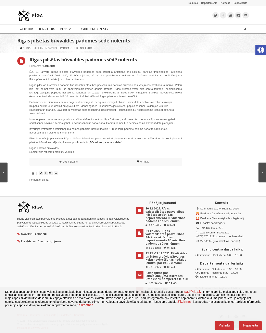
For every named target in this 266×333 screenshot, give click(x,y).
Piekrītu (224, 325)
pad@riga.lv (218, 223)
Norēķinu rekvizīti (32, 234)
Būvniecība (47, 29)
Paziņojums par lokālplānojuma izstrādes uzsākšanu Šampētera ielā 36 (166, 276)
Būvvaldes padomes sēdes (106, 142)
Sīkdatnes (184, 301)
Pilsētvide (67, 29)
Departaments (209, 3)
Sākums (193, 3)
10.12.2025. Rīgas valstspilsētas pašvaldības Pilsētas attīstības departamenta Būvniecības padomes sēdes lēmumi (165, 214)
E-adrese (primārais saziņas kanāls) (221, 213)
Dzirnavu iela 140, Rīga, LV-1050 (219, 208)
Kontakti (225, 3)
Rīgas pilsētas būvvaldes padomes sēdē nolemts (83, 59)
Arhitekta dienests (94, 29)
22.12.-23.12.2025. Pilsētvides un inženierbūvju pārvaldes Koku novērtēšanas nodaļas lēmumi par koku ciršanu (166, 258)
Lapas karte (240, 3)
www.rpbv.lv (72, 142)
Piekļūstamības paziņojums (39, 241)
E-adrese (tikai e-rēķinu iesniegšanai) (222, 218)
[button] (260, 50)
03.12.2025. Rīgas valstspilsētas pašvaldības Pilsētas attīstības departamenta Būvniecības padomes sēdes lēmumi (165, 237)
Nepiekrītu (250, 325)
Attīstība (27, 29)
